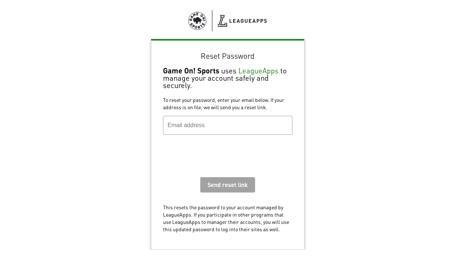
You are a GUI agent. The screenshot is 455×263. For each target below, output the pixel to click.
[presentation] (218, 158)
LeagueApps (258, 70)
